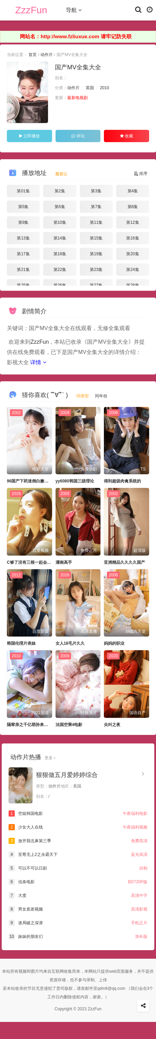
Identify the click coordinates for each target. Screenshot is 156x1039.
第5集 (23, 206)
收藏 (126, 136)
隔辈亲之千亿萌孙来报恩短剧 (33, 724)
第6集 (60, 206)
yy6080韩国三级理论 (75, 481)
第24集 (132, 269)
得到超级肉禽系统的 (122, 481)
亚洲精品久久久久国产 (124, 562)
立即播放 (29, 136)
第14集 (59, 238)
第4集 (133, 191)
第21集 (23, 269)
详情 (38, 362)
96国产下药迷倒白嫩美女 (29, 481)
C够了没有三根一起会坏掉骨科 (35, 562)
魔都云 (61, 174)
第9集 (23, 222)
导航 (74, 10)
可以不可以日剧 (78, 868)
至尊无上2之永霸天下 (78, 854)
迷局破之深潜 (78, 922)
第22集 (59, 269)
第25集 (23, 285)
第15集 (96, 238)
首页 (32, 54)
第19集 (96, 253)
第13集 (23, 238)
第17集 (23, 253)
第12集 (132, 222)
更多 (50, 757)
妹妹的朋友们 (78, 936)
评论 (78, 136)
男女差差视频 (78, 909)
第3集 (96, 191)
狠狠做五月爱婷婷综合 (67, 774)
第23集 (96, 269)
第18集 (59, 253)
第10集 (59, 222)
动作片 (46, 54)
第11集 (96, 222)
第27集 (96, 285)
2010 (104, 87)
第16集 (132, 238)
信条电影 (78, 881)
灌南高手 (64, 562)
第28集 (132, 285)
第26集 (59, 285)
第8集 (133, 206)
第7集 (96, 206)
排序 (140, 173)
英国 (90, 87)
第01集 (23, 191)
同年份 (101, 396)
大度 (78, 895)
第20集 (132, 253)
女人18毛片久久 (70, 643)
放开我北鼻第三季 (78, 840)
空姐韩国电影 (78, 813)
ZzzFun (31, 10)
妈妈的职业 (114, 643)
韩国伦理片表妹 (21, 643)
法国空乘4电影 (69, 724)
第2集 (60, 191)
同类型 (82, 396)
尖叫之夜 (112, 724)
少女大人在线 (78, 827)
